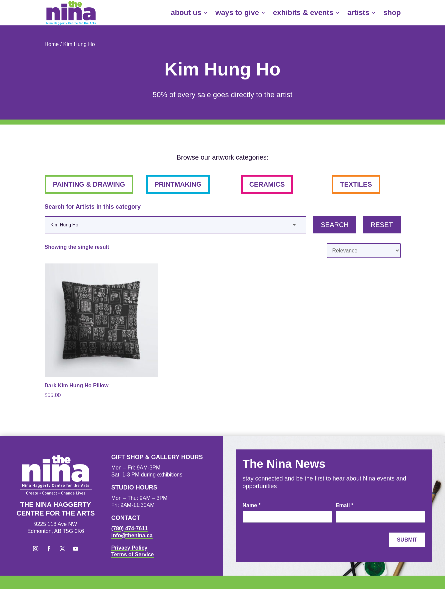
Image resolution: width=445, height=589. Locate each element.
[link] (71, 13)
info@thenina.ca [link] (132, 535)
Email (344, 505)
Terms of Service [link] (132, 554)
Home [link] (52, 44)
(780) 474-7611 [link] (129, 528)
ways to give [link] (237, 12)
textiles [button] (356, 184)
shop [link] (392, 12)
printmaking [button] (177, 184)
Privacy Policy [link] (129, 548)
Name (252, 505)
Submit (407, 540)
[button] (35, 548)
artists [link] (358, 12)
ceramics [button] (267, 184)
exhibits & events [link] (303, 12)
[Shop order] (364, 250)
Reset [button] (382, 224)
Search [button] (334, 224)
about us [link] (186, 12)
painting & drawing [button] (89, 184)
